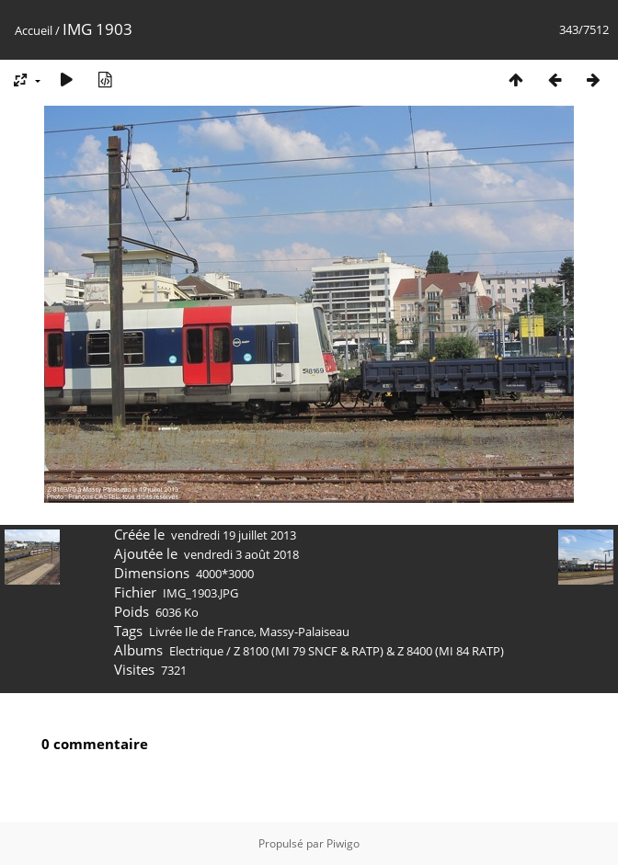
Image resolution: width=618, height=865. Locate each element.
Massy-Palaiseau (304, 631)
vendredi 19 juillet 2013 (233, 535)
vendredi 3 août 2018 (241, 554)
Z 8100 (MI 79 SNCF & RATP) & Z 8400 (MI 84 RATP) (369, 651)
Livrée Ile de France (201, 631)
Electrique (196, 651)
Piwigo (343, 843)
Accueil (33, 30)
